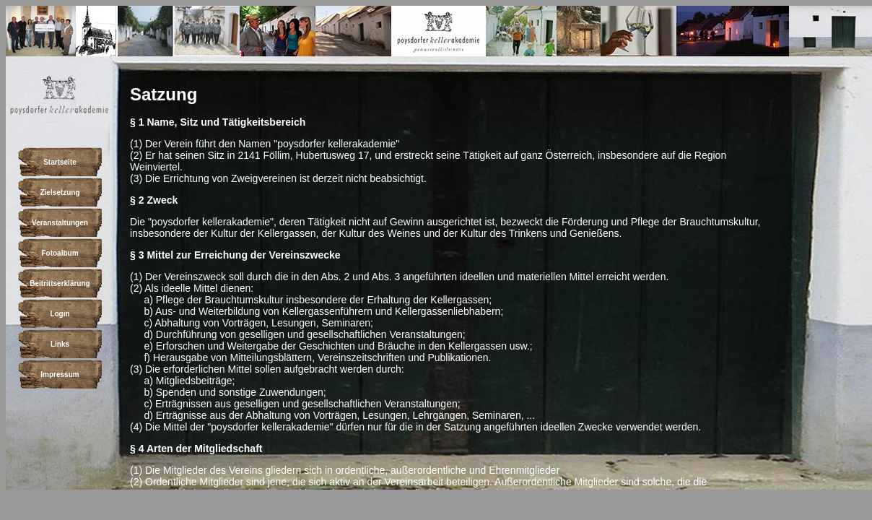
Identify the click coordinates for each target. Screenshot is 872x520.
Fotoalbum (59, 253)
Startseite (60, 162)
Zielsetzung (59, 192)
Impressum (59, 374)
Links (60, 344)
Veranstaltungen (60, 223)
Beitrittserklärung (60, 283)
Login (59, 314)
